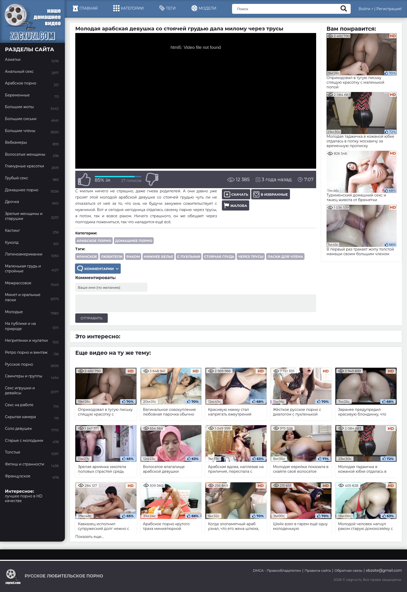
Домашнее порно (133, 241)
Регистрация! (389, 8)
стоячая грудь (219, 256)
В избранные (270, 194)
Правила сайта (318, 570)
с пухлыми (188, 256)
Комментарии (98, 269)
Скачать (236, 194)
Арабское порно (94, 241)
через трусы (250, 256)
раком (133, 256)
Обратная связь (348, 570)
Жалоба (235, 205)
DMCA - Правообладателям (277, 570)
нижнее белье (158, 256)
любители (112, 256)
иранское (87, 256)
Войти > (365, 8)
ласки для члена (285, 256)
